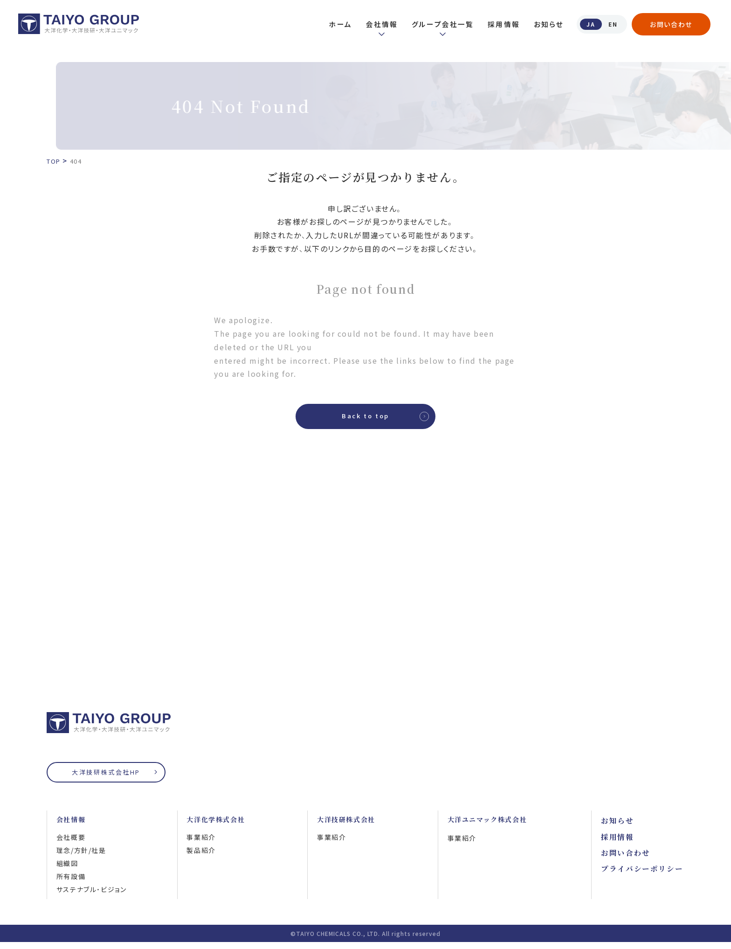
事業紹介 (200, 844)
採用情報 (499, 24)
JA (586, 23)
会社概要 (70, 844)
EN (611, 23)
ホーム (335, 24)
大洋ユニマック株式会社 (493, 826)
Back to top (365, 418)
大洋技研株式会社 (350, 826)
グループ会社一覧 (438, 24)
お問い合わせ (671, 24)
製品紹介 (200, 857)
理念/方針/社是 (81, 857)
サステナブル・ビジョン (91, 896)
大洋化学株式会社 (219, 826)
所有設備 (70, 883)
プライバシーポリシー (642, 873)
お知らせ (544, 24)
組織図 (67, 870)
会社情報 (377, 24)
